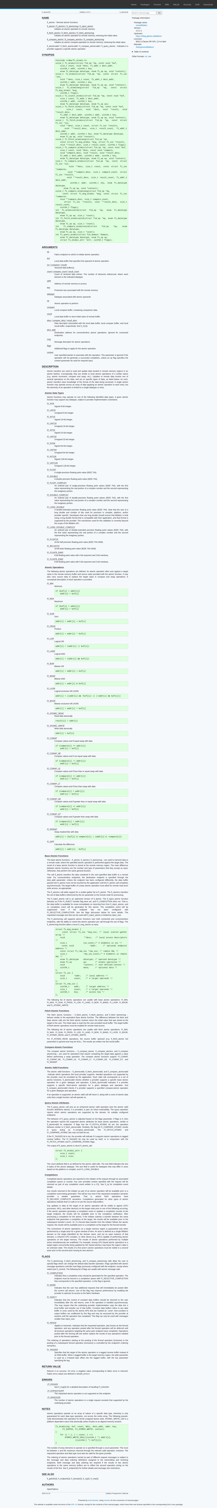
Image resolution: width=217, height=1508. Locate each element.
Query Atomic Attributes (57, 1103)
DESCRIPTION (50, 366)
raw (149, 56)
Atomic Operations (54, 567)
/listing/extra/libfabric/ (145, 47)
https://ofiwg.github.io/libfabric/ (149, 36)
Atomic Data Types (54, 393)
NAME (45, 18)
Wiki (167, 4)
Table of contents (141, 52)
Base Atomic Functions (56, 856)
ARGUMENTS (50, 247)
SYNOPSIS (48, 54)
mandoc (107, 1500)
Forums (157, 4)
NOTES (46, 1409)
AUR (197, 4)
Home (134, 4)
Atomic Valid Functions (56, 1067)
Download (208, 4)
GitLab (176, 4)
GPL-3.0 (74, 1504)
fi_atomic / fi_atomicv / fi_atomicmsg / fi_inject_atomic (70, 26)
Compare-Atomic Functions (59, 1047)
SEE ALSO (48, 1474)
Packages (145, 4)
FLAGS (46, 1256)
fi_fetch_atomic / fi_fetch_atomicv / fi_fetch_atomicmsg (70, 33)
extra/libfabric (141, 25)
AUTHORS (48, 1484)
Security (187, 4)
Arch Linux (15, 4)
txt (146, 56)
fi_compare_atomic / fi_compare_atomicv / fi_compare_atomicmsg (75, 39)
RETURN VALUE (51, 1366)
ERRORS (47, 1379)
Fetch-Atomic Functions (57, 1011)
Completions (51, 1175)
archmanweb (93, 1500)
